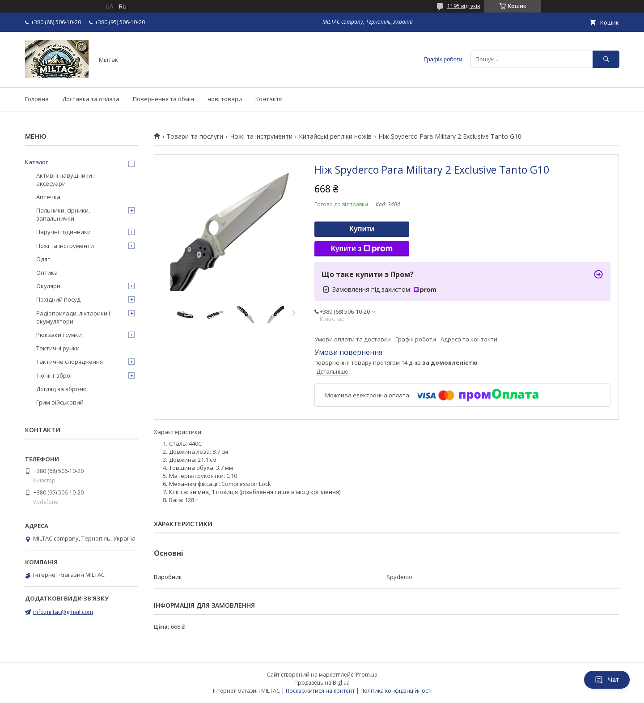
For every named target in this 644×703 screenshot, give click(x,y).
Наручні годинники (63, 232)
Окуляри (48, 286)
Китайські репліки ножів (335, 136)
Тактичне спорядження (69, 362)
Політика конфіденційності (396, 690)
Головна (37, 99)
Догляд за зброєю (61, 389)
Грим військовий (60, 402)
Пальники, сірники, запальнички (63, 214)
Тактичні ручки (58, 348)
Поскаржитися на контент (320, 690)
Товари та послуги (194, 136)
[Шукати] (606, 59)
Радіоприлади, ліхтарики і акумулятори (73, 317)
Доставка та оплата (90, 99)
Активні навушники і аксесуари (65, 179)
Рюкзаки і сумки (59, 335)
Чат (607, 680)
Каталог (36, 162)
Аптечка (48, 197)
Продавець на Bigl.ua (322, 682)
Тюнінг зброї (54, 375)
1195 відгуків (463, 6)
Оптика (47, 272)
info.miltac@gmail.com (63, 611)
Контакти (269, 99)
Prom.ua (366, 674)
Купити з (362, 249)
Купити (361, 229)
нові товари (225, 99)
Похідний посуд (58, 299)
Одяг (43, 259)
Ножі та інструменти (261, 136)
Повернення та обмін (163, 99)
